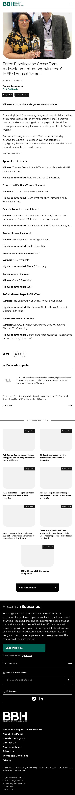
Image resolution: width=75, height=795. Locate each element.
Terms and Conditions (15, 755)
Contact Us (9, 742)
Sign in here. (27, 656)
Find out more (10, 663)
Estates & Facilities (21, 95)
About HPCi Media (13, 734)
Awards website (12, 747)
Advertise (8, 751)
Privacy (7, 760)
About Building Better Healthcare (22, 729)
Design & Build (8, 95)
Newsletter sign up (14, 738)
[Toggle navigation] (71, 4)
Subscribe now (27, 587)
